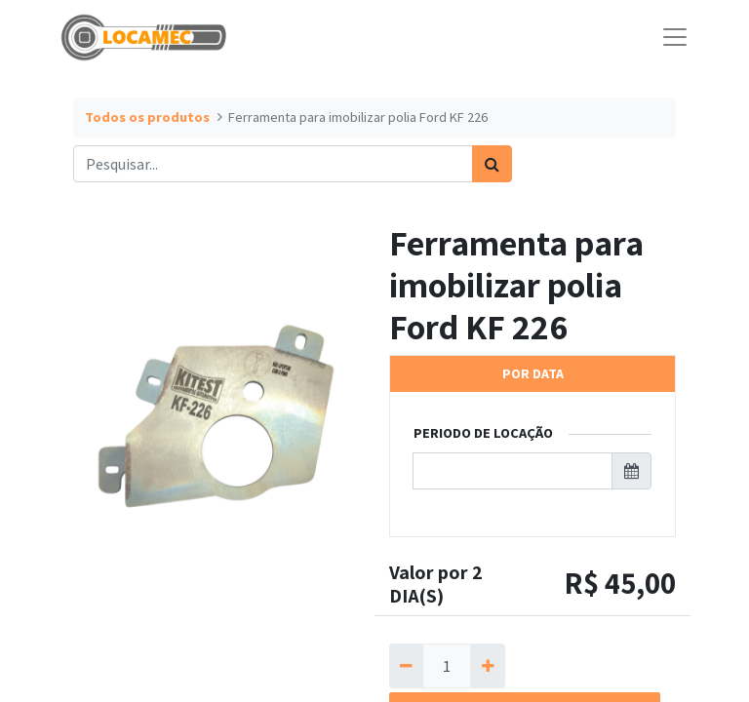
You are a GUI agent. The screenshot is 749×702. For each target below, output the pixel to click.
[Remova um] (406, 666)
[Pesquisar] (492, 163)
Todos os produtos (147, 117)
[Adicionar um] (487, 666)
